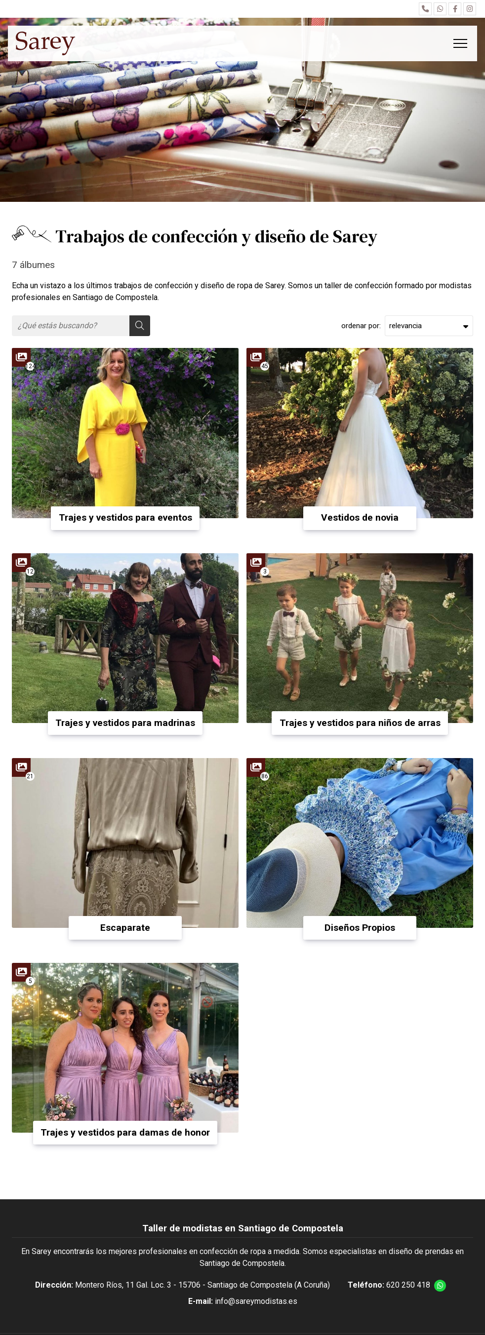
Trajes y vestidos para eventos (125, 517)
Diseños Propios (359, 927)
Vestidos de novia (360, 517)
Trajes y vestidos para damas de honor (125, 1132)
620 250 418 (408, 1285)
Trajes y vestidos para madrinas (125, 722)
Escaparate (125, 927)
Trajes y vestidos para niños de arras (360, 722)
